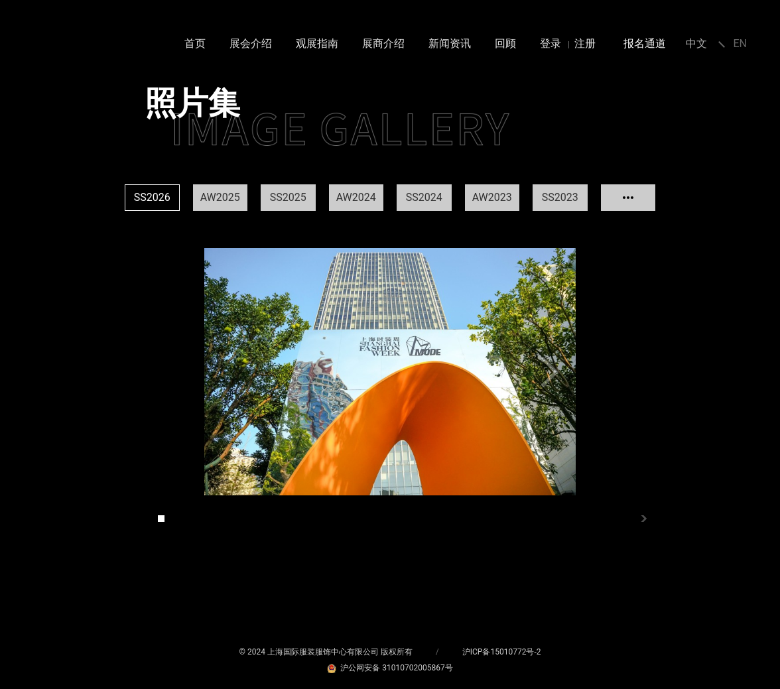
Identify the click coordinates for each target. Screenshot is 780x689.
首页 (195, 43)
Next (549, 372)
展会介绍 (250, 43)
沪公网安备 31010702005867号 (389, 668)
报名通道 (644, 43)
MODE (41, 50)
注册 (585, 43)
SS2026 (152, 197)
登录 (550, 43)
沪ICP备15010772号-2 (501, 652)
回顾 (505, 43)
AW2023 (492, 197)
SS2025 (288, 197)
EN (740, 43)
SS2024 (424, 197)
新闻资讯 (449, 43)
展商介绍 (383, 43)
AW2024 (356, 197)
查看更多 (628, 197)
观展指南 (317, 43)
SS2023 (560, 197)
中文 (696, 43)
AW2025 (220, 197)
